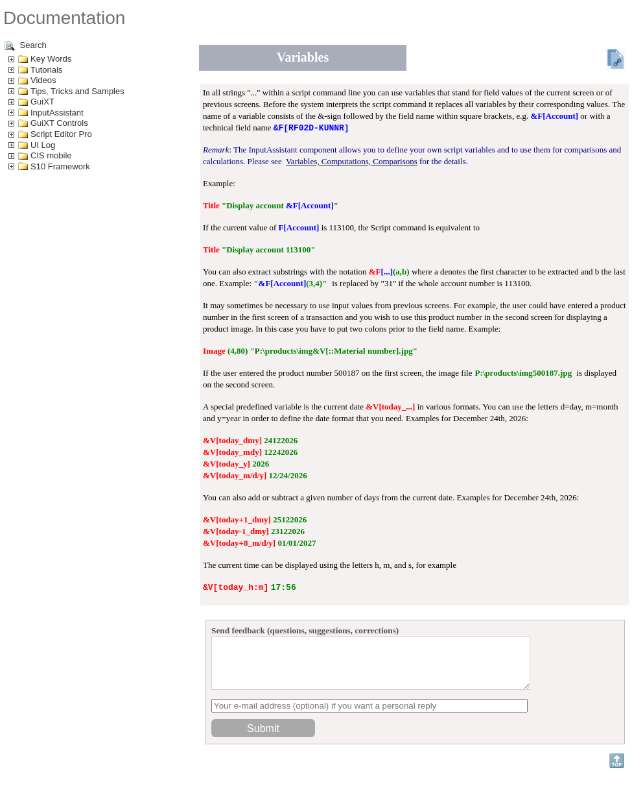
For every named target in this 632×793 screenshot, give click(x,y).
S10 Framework (60, 166)
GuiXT (42, 101)
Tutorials (46, 70)
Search (26, 45)
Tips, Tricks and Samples (77, 91)
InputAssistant (57, 112)
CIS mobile (51, 155)
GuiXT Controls (59, 123)
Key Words (50, 59)
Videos (43, 80)
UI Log (42, 145)
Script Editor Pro (61, 134)
